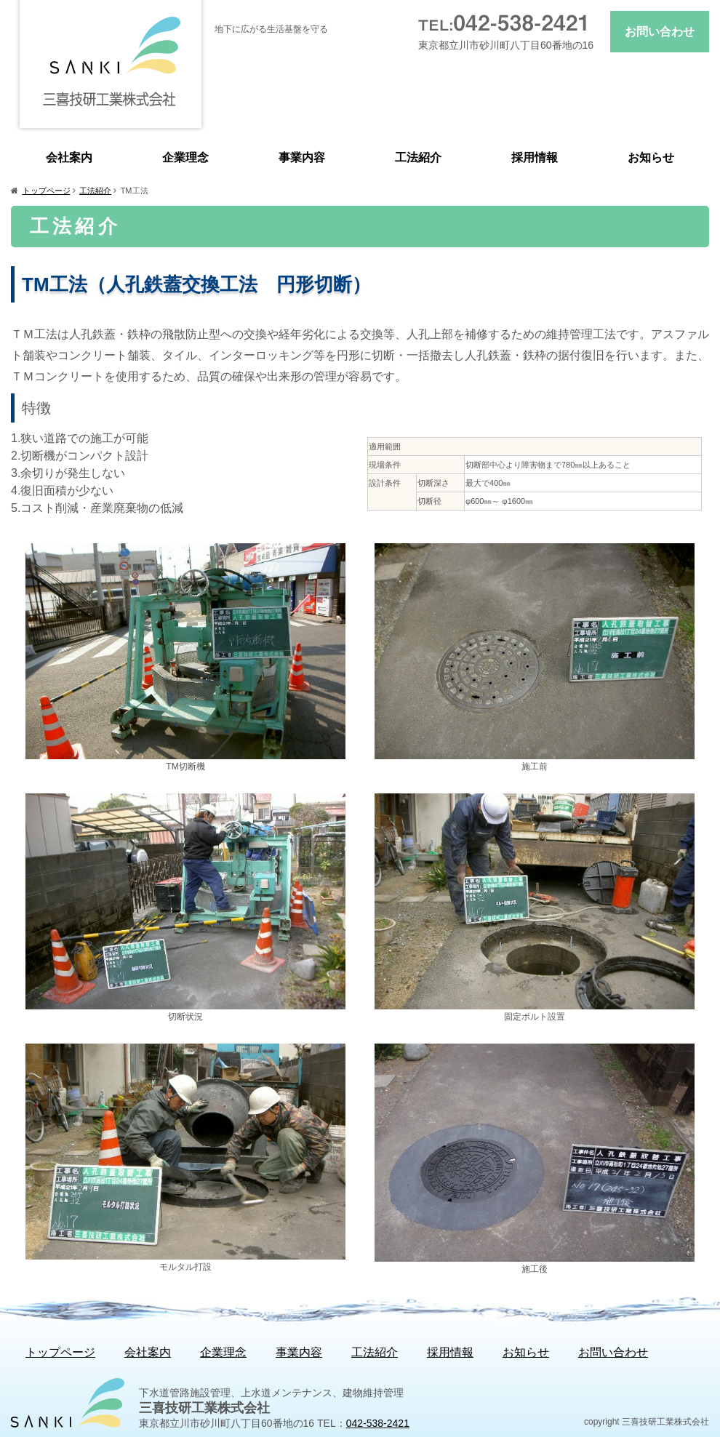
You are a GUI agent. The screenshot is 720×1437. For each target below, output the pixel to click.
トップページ (47, 190)
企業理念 (185, 157)
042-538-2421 (377, 1423)
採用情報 (534, 157)
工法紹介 (418, 157)
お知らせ (651, 157)
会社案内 (69, 157)
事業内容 (302, 157)
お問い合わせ (660, 31)
